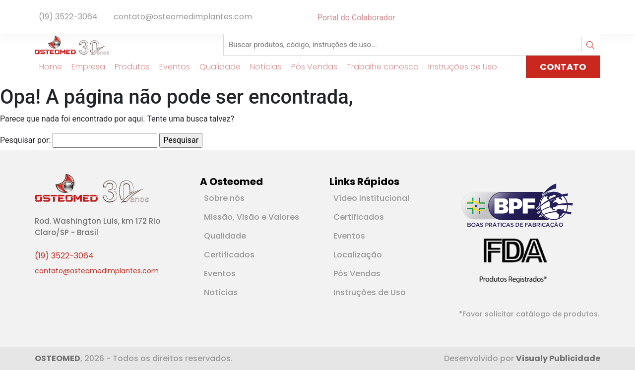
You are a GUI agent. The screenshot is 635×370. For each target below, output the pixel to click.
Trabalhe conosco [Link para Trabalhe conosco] (378, 66)
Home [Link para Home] (46, 66)
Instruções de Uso (369, 292)
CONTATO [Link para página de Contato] (563, 67)
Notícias (221, 292)
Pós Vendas (357, 273)
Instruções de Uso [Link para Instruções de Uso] (458, 66)
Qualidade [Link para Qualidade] (216, 66)
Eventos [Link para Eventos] (170, 66)
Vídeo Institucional (371, 198)
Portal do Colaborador (356, 17)
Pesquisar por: (25, 140)
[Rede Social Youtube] (594, 18)
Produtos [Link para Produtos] (127, 66)
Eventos (220, 273)
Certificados (229, 254)
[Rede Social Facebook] (584, 18)
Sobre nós (224, 198)
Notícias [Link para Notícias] (261, 66)
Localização (357, 254)
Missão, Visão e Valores (251, 217)
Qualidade (225, 236)
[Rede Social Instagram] (598, 18)
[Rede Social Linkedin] (590, 18)
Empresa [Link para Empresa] (84, 66)
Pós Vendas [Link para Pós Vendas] (310, 66)
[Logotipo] (72, 45)
